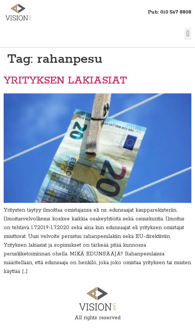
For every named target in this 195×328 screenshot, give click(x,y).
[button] (187, 34)
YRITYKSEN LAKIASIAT (65, 80)
